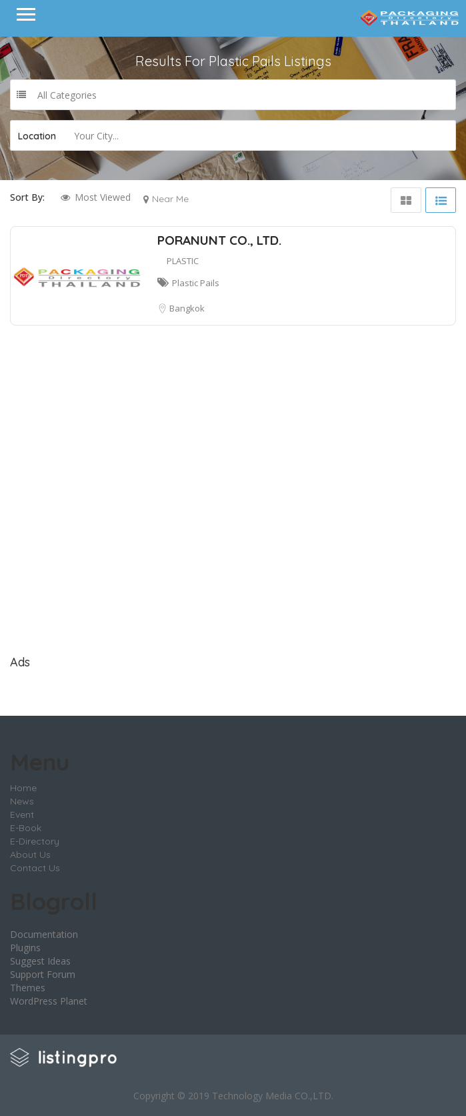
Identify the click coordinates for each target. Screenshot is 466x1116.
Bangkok (187, 308)
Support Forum (42, 974)
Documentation (44, 934)
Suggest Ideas (40, 961)
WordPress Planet (48, 1001)
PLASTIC (183, 261)
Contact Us (35, 868)
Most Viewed (103, 197)
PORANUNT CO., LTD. (219, 240)
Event (22, 814)
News (22, 801)
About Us (30, 855)
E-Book (25, 828)
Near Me (170, 199)
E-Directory (34, 841)
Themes (27, 987)
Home (23, 788)
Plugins (25, 947)
